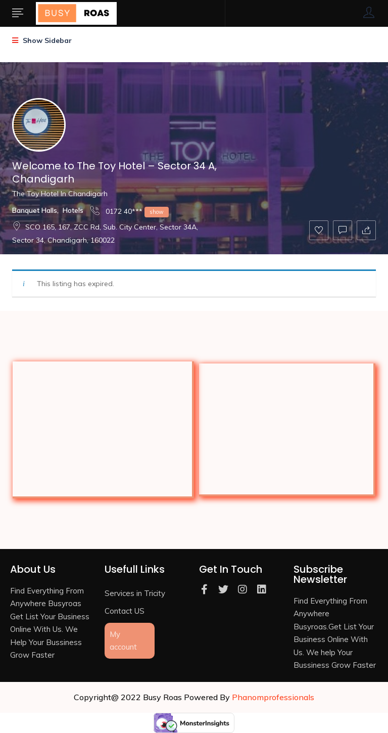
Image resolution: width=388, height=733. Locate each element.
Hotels (73, 210)
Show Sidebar (42, 40)
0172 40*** (129, 211)
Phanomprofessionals (273, 697)
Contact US (124, 611)
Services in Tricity (135, 593)
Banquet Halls (34, 210)
